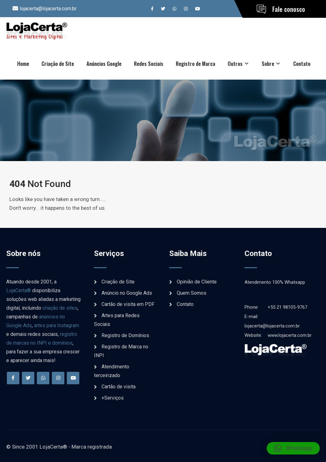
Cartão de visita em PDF (128, 304)
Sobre (268, 63)
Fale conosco (288, 9)
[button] (293, 448)
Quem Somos (191, 293)
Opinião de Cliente (197, 282)
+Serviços (112, 398)
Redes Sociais (148, 63)
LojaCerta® (18, 290)
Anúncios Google (103, 63)
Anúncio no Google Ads (126, 293)
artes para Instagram (56, 325)
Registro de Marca (195, 63)
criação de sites (59, 308)
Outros (235, 63)
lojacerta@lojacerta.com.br (48, 9)
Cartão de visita (118, 387)
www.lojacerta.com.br (278, 335)
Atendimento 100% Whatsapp (275, 282)
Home (23, 63)
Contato (301, 63)
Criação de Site (58, 63)
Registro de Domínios (125, 335)
